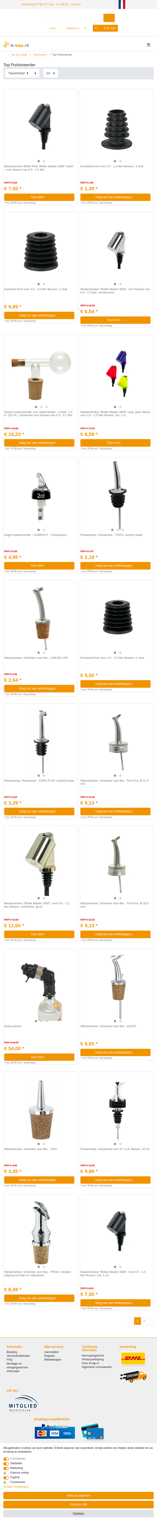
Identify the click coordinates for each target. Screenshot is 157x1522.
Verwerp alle (78, 1504)
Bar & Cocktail (19, 54)
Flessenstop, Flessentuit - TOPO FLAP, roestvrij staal (39, 780)
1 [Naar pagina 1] (138, 1320)
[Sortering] (22, 72)
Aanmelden (51, 1351)
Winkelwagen (52, 1359)
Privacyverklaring (93, 1358)
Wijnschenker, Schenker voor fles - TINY (30, 1148)
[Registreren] (70, 27)
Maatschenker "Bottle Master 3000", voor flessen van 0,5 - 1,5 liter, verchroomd (115, 290)
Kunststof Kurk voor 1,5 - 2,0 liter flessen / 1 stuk (112, 657)
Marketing (16, 1468)
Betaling (12, 1351)
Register (49, 1355)
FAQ (9, 1359)
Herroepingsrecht (93, 1355)
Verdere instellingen (16, 1486)
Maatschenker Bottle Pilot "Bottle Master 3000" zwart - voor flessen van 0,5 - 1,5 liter (38, 167)
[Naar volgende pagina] (150, 1320)
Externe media (19, 1472)
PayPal (15, 1477)
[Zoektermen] (74, 17)
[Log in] (50, 27)
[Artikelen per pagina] (50, 72)
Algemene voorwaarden (97, 1366)
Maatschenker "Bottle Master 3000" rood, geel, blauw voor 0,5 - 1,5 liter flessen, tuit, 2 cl (115, 413)
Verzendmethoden (18, 1355)
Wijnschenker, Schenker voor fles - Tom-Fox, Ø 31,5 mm (114, 782)
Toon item (51, 196)
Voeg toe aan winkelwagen (121, 196)
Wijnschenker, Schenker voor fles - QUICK (108, 1025)
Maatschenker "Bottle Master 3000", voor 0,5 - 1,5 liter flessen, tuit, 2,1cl (113, 1273)
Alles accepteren (78, 1495)
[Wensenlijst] (87, 27)
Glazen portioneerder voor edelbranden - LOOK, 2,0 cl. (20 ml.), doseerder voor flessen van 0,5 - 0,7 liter (38, 413)
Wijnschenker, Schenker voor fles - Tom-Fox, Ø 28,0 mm (114, 904)
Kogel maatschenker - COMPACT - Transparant (35, 534)
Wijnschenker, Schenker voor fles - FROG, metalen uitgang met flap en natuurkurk (37, 1273)
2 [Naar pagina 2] (144, 1320)
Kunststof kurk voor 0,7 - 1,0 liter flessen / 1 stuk (111, 165)
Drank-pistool (13, 1025)
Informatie (13, 1370)
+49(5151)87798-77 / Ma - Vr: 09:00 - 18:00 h (47, 4)
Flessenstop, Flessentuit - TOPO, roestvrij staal (111, 534)
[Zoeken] (109, 17)
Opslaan (78, 1513)
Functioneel (17, 1458)
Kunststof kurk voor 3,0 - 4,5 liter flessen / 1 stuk (35, 288)
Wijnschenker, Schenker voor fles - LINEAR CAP (36, 657)
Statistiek (16, 1463)
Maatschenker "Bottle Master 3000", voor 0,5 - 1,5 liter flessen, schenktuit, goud (37, 904)
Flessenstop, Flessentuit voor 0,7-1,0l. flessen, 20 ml (114, 1148)
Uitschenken (39, 54)
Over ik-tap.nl (90, 1362)
